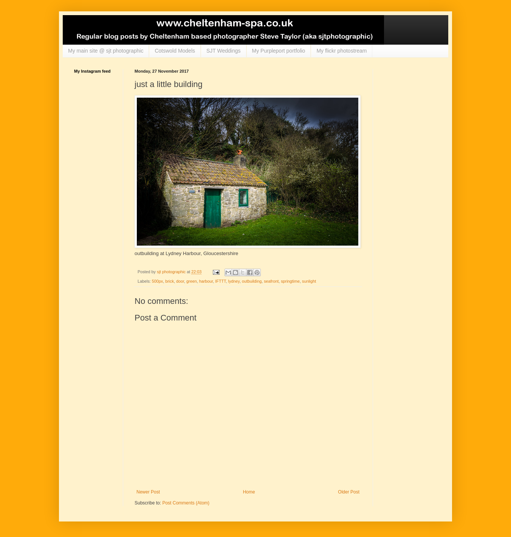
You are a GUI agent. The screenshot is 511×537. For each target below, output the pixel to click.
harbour (206, 281)
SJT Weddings (223, 51)
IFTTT (220, 281)
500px (157, 281)
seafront (271, 281)
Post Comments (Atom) (185, 503)
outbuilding (252, 281)
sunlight (309, 281)
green (191, 281)
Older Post (348, 492)
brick (169, 281)
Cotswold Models (175, 51)
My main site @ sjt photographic (105, 51)
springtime (290, 281)
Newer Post (148, 492)
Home (249, 492)
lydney (234, 281)
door (180, 281)
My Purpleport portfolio (278, 51)
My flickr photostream (341, 51)
